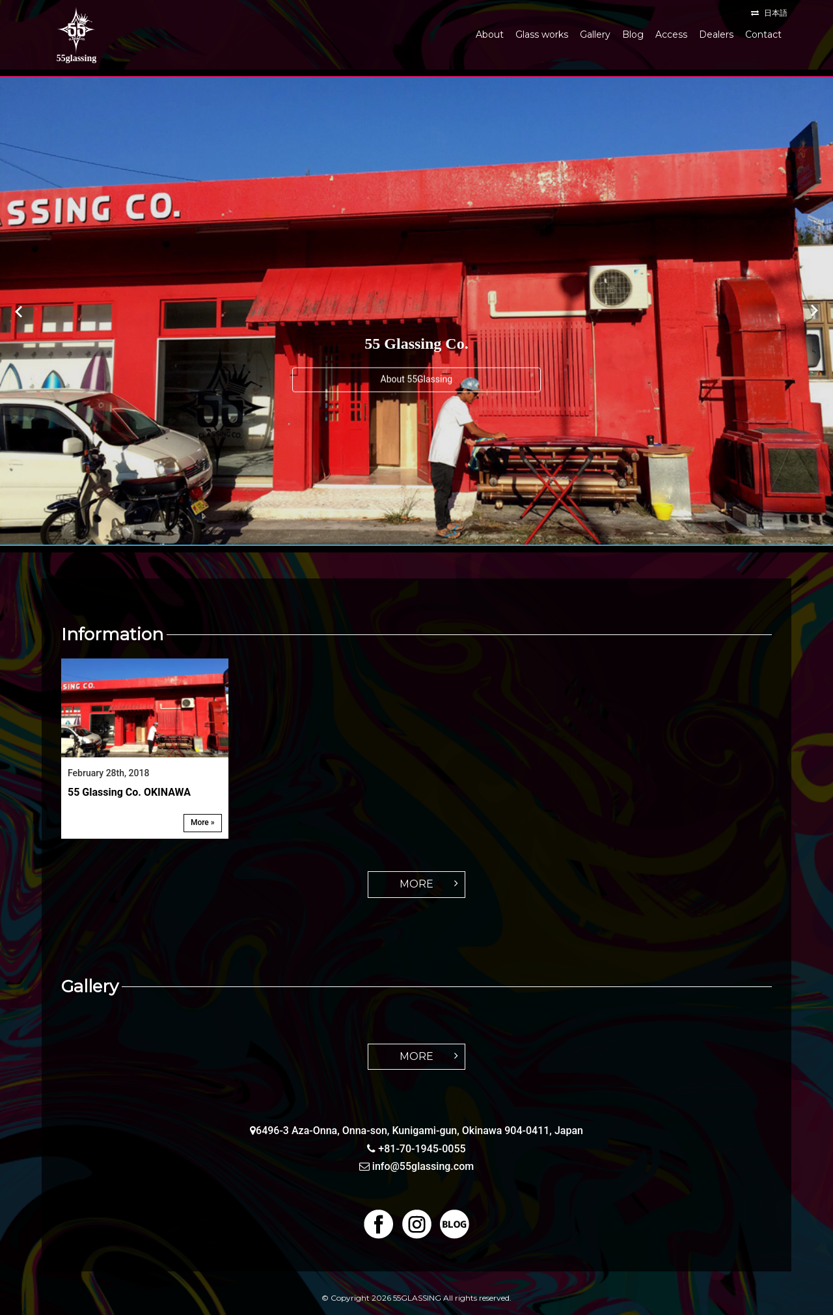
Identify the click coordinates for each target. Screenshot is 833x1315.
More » (203, 822)
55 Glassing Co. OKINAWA (129, 792)
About (490, 34)
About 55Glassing (417, 378)
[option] (416, 311)
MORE (416, 884)
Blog (633, 34)
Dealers (716, 34)
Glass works (541, 34)
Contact (763, 34)
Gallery (595, 34)
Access (671, 34)
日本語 (775, 13)
